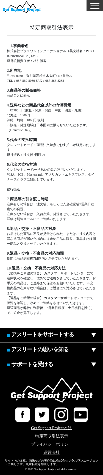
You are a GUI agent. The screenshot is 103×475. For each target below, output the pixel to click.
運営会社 (51, 453)
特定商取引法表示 (51, 436)
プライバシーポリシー (51, 444)
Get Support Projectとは (51, 428)
